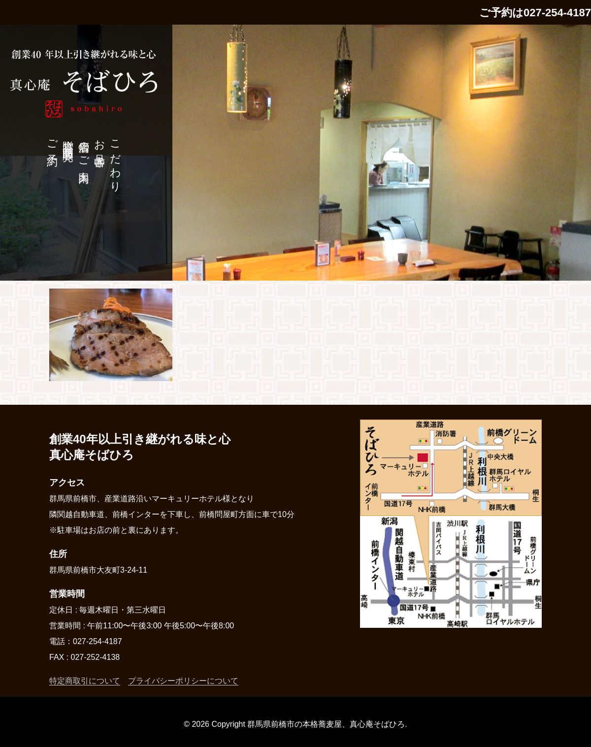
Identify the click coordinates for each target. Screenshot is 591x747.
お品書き (100, 147)
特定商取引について (84, 681)
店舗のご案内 (84, 149)
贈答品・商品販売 (68, 138)
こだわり (115, 160)
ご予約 (52, 140)
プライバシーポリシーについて (183, 681)
